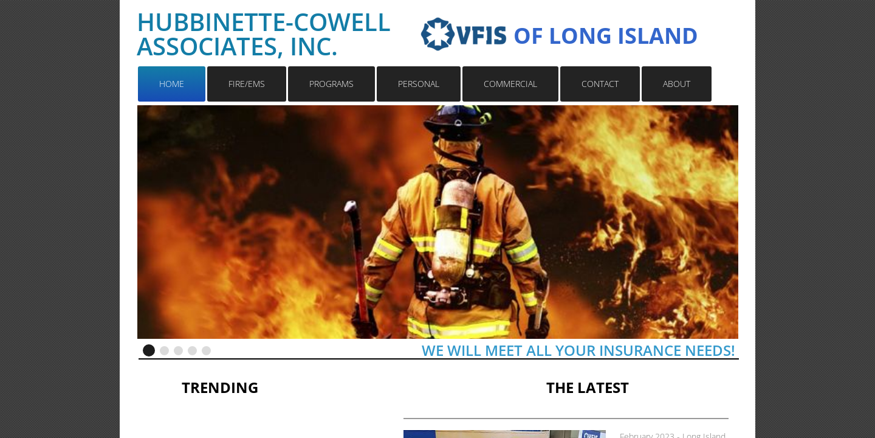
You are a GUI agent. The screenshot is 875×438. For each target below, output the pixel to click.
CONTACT (600, 83)
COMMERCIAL (510, 83)
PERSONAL (418, 83)
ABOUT (676, 83)
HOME (171, 83)
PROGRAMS (331, 83)
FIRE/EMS (246, 83)
